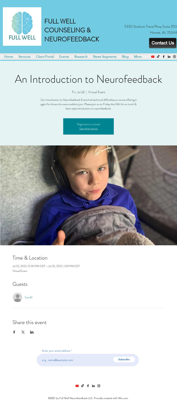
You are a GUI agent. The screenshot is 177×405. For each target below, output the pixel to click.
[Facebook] (163, 56)
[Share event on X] (23, 332)
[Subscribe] (124, 359)
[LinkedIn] (169, 56)
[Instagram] (174, 56)
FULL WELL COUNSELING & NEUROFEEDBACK (71, 30)
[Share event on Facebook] (14, 332)
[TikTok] (158, 56)
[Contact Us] (162, 43)
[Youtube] (153, 56)
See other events (88, 128)
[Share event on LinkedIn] (32, 332)
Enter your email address (56, 350)
